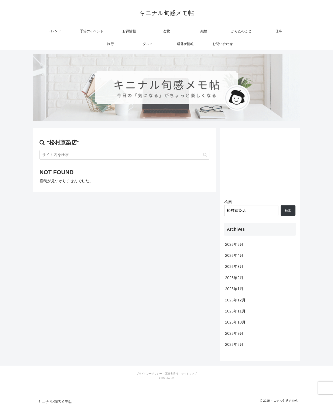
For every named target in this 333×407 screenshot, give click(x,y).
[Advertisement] (260, 162)
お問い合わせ (166, 378)
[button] (205, 154)
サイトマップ (189, 373)
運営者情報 (171, 373)
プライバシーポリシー (149, 373)
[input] (124, 155)
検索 (228, 202)
